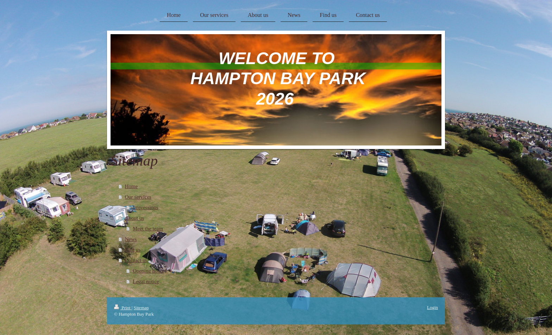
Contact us (136, 260)
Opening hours (148, 271)
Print (123, 307)
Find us (133, 250)
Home (131, 186)
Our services (138, 197)
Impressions (145, 207)
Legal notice (146, 281)
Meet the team (148, 228)
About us (134, 218)
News (131, 239)
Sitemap (141, 307)
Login (432, 307)
